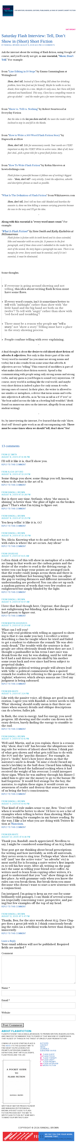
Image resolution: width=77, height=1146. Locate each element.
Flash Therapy (50, 1058)
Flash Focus (49, 1056)
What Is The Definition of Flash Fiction (24, 195)
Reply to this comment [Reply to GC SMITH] (14, 464)
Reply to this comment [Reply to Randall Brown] (14, 509)
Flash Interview (50, 1063)
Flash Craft (49, 1060)
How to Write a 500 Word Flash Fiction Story (34, 135)
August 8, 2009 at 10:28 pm (16, 494)
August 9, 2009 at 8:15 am (15, 556)
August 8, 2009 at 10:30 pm (16, 535)
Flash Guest (49, 1054)
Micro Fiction (49, 1065)
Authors (44, 1043)
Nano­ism (17, 823)
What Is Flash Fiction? (15, 231)
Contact (44, 1045)
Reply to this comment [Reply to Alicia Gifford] (14, 485)
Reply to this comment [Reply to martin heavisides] (14, 684)
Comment (7, 953)
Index (42, 1047)
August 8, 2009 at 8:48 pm (16, 457)
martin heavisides (17, 623)
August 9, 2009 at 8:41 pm (15, 739)
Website (6, 1012)
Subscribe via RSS (48, 1051)
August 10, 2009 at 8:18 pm (16, 837)
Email (6, 1000)
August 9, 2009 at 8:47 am (15, 602)
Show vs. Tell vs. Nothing (23, 109)
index (8, 1046)
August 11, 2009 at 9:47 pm (16, 916)
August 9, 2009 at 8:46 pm (15, 804)
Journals (44, 1049)
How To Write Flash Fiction (24, 165)
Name (6, 988)
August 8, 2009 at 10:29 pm (16, 518)
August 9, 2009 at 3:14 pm (15, 693)
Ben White (13, 691)
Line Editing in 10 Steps (22, 71)
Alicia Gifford (15, 472)
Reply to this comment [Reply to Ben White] (14, 729)
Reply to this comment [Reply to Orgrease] (14, 592)
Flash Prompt (49, 1062)
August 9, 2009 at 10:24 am (16, 625)
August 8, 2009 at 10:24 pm (16, 474)
